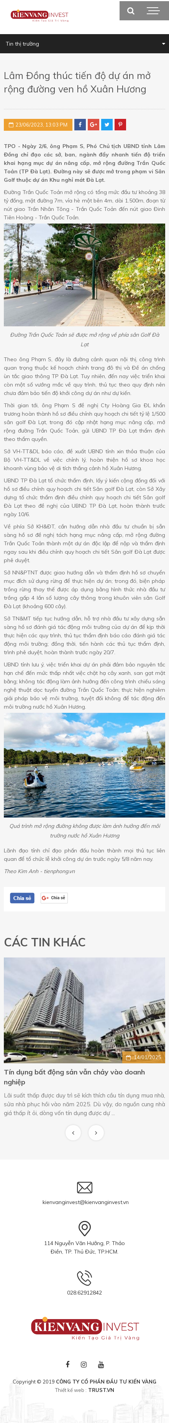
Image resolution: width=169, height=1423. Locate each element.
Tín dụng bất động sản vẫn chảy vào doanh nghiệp (74, 1077)
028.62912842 (84, 1292)
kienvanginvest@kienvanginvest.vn (86, 1202)
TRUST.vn (101, 1390)
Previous (73, 1132)
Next (96, 1132)
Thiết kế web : (71, 1390)
